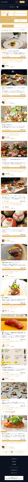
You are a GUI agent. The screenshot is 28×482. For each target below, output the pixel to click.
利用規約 (14, 461)
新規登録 (22, 1)
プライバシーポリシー (14, 467)
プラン (8, 26)
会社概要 (14, 464)
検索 (17, 1)
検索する (20, 20)
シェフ (20, 26)
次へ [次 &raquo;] (21, 451)
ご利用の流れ (14, 458)
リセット (7, 20)
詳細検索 (14, 17)
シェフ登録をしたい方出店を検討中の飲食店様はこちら (13, 478)
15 (18, 451)
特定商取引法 (14, 470)
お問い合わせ (14, 472)
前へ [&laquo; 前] (7, 451)
